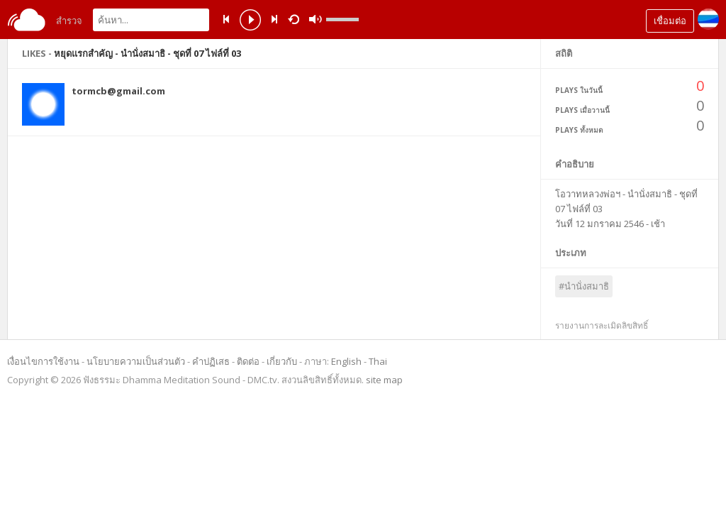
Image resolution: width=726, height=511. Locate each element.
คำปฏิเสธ (211, 361)
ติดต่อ (248, 361)
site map (384, 379)
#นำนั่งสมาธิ (584, 286)
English (346, 361)
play (250, 21)
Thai (378, 361)
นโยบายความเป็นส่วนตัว (135, 361)
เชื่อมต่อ (670, 20)
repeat (296, 18)
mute (453, 19)
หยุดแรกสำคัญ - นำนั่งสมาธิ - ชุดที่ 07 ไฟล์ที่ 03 (147, 53)
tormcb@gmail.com (118, 90)
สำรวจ (69, 20)
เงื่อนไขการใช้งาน (43, 361)
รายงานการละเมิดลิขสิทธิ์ (601, 325)
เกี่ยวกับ (282, 361)
